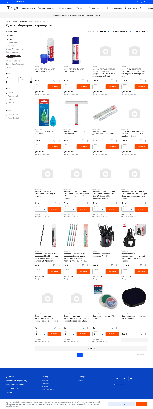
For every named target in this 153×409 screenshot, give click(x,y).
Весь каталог (11, 31)
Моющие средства (27, 8)
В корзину (54, 86)
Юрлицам (45, 380)
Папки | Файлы (12, 52)
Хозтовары (80, 8)
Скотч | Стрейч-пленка (15, 64)
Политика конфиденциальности (121, 404)
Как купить (45, 383)
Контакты (9, 393)
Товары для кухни (114, 8)
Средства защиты (66, 8)
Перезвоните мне (119, 385)
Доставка (45, 386)
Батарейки (10, 46)
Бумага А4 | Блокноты (14, 49)
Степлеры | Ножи (13, 61)
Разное (8, 67)
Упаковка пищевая (96, 8)
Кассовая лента (12, 43)
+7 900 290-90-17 (20, 2)
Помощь (139, 2)
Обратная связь (12, 389)
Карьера (80, 380)
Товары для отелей (133, 8)
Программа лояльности (15, 385)
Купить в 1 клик (39, 92)
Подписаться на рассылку (16, 381)
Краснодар (10, 2)
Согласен (142, 404)
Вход (145, 2)
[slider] (6, 82)
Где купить (10, 377)
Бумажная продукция (46, 8)
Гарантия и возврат (48, 389)
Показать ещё (91, 348)
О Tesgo (81, 377)
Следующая (140, 355)
